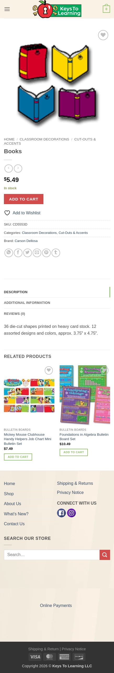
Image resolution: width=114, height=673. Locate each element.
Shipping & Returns (75, 483)
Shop (9, 494)
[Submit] (105, 555)
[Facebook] (61, 513)
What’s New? (16, 514)
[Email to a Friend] (37, 253)
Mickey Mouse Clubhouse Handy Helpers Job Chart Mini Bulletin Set (27, 439)
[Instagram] (71, 513)
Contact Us (14, 524)
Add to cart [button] (18, 456)
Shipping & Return (43, 649)
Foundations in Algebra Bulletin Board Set (84, 437)
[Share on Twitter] (27, 253)
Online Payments (56, 605)
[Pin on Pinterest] (46, 253)
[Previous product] (18, 168)
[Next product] (8, 168)
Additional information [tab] (27, 303)
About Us (12, 503)
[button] (7, 9)
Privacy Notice (70, 492)
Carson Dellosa (26, 241)
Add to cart (23, 199)
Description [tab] (15, 292)
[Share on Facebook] (18, 253)
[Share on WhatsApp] (8, 253)
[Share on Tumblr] (56, 253)
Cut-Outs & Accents (73, 233)
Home (9, 139)
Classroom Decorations (44, 139)
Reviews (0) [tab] (14, 314)
